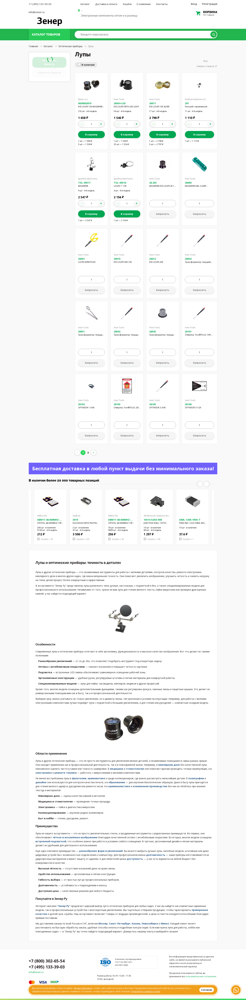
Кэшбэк (127, 4)
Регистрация (209, 3)
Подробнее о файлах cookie (145, 991)
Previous (199, 484)
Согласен (206, 989)
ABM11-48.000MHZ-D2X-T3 (48, 521)
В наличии (88, 64)
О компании (144, 4)
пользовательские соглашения (200, 976)
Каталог (85, 4)
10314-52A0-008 (153, 519)
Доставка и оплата (106, 4)
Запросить (162, 213)
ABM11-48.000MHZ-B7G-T (119, 521)
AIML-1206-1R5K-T (189, 519)
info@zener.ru (37, 12)
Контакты (162, 4)
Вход (194, 3)
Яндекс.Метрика (83, 988)
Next (206, 484)
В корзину (91, 134)
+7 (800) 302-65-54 (47, 961)
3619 (75, 519)
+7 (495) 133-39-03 (40, 4)
